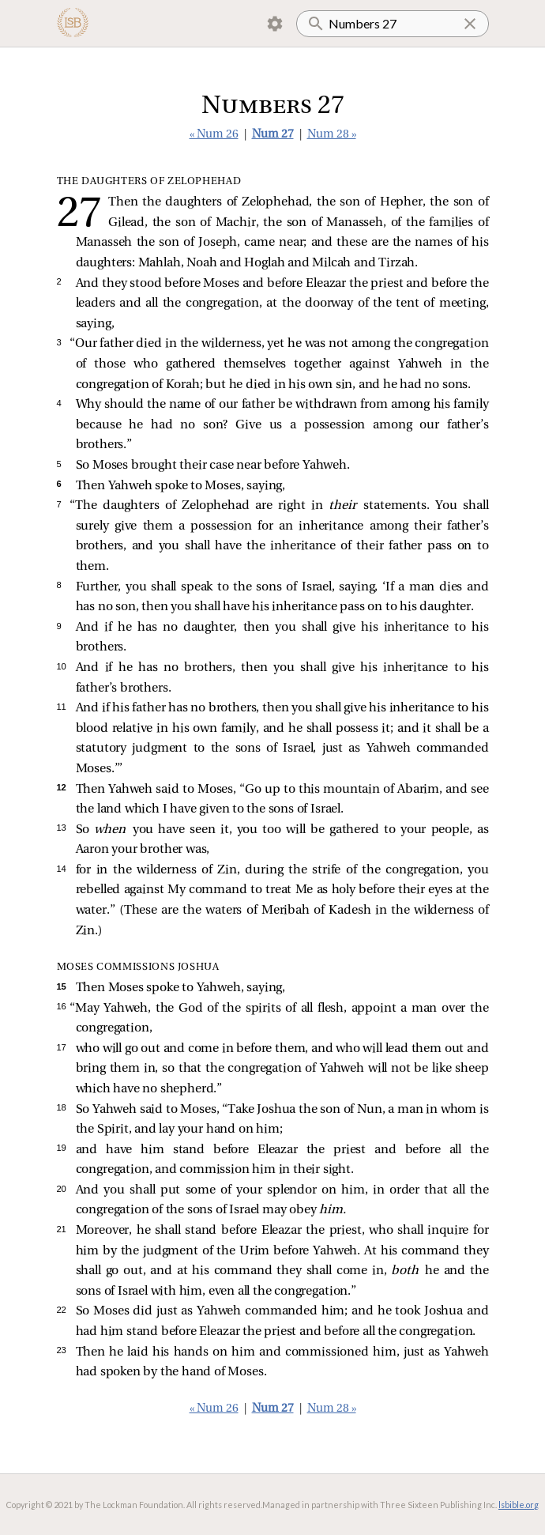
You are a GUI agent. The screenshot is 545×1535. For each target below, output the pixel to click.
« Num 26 (214, 135)
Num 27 (273, 135)
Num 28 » (331, 135)
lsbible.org (518, 1504)
